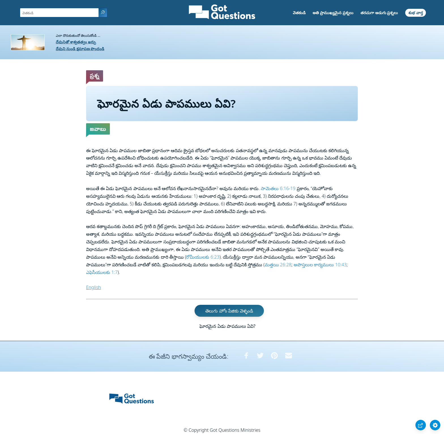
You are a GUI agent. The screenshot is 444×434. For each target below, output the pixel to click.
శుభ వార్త (415, 12)
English (93, 287)
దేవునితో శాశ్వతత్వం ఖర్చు (76, 41)
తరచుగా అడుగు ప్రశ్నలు (379, 12)
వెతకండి (299, 12)
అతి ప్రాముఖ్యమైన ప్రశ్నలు (333, 12)
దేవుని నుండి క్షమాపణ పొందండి (80, 48)
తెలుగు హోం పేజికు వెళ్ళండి (229, 311)
